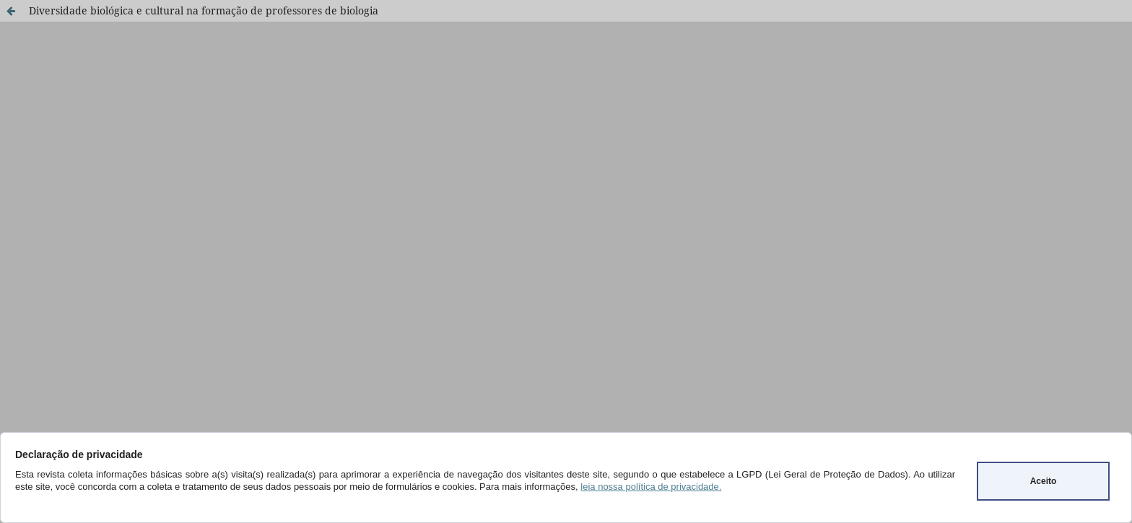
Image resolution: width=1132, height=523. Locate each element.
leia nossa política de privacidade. (650, 486)
